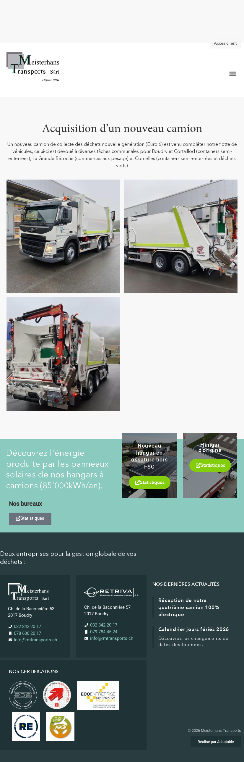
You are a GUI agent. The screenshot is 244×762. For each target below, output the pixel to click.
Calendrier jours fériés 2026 (193, 629)
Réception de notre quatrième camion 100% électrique (189, 607)
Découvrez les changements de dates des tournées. (193, 641)
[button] (232, 74)
